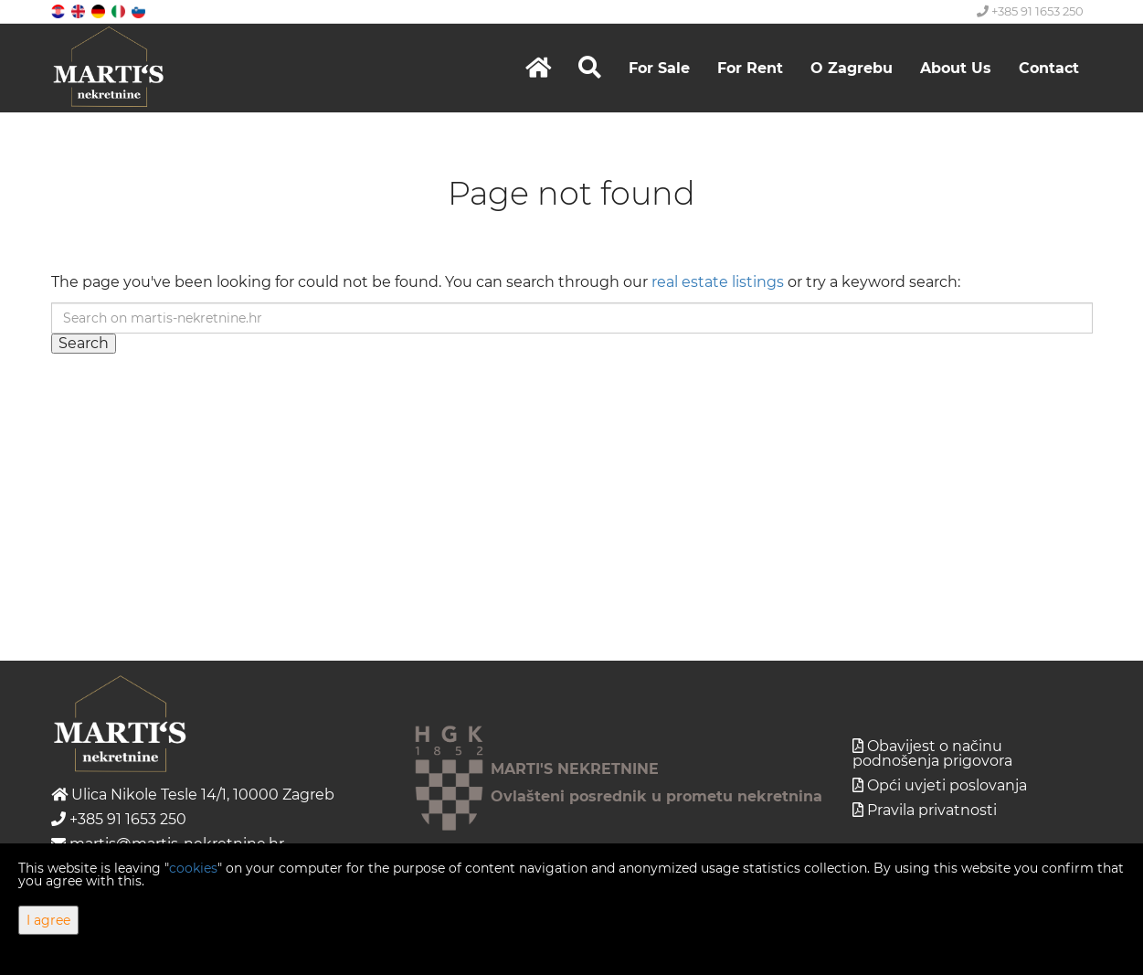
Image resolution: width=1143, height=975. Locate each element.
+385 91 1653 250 (1030, 11)
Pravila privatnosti (932, 810)
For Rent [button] (750, 68)
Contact (1049, 68)
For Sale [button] (659, 68)
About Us (955, 68)
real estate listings (717, 282)
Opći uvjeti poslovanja (947, 785)
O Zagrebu (851, 68)
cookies (193, 868)
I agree (48, 920)
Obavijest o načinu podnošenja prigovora (932, 753)
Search (83, 343)
